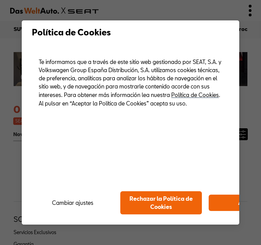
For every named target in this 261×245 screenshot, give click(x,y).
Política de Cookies (195, 95)
